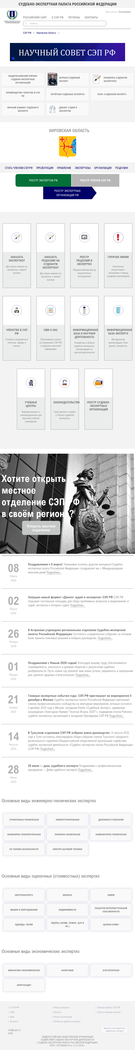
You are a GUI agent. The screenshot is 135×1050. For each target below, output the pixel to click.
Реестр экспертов (61, 1007)
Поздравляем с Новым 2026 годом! (52, 663)
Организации (103, 168)
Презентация (44, 168)
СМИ (12, 1012)
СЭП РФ (27, 32)
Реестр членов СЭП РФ (95, 180)
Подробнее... (54, 572)
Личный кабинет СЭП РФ (109, 1007)
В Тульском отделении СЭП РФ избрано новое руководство (69, 733)
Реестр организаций (63, 1016)
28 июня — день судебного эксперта (53, 766)
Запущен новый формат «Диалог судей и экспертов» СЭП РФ (70, 597)
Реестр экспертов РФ (43, 180)
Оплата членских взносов (109, 1012)
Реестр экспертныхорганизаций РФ (67, 193)
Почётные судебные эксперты (67, 1021)
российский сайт (35, 17)
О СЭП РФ (58, 17)
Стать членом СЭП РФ (18, 168)
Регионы (74, 17)
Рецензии (121, 168)
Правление (64, 168)
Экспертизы (83, 168)
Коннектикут (125, 11)
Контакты (91, 17)
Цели (12, 1016)
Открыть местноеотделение (41, 528)
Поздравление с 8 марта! (45, 564)
